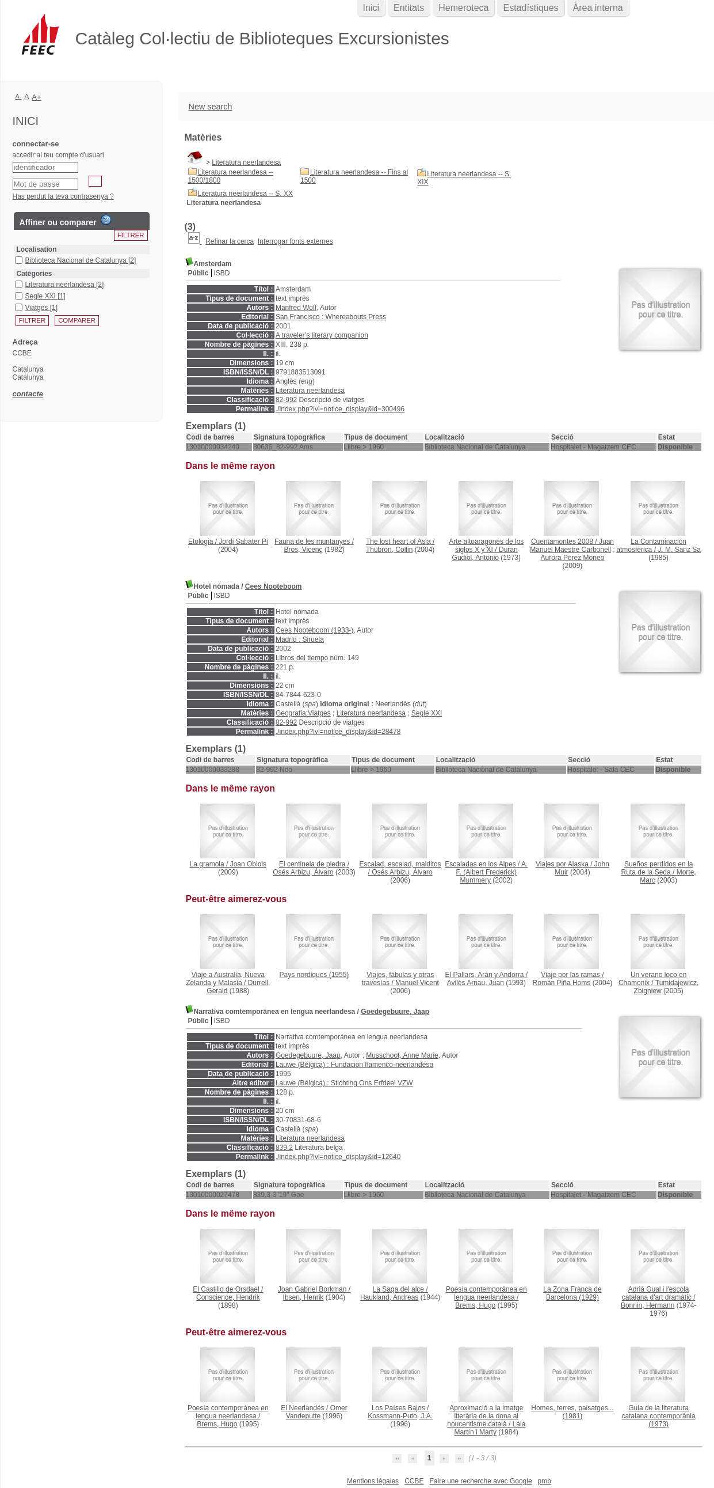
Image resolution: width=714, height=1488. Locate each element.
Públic (198, 273)
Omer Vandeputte (317, 1412)
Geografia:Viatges (303, 713)
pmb (544, 1481)
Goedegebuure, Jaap (395, 1012)
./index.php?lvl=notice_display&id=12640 (338, 1157)
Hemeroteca (463, 8)
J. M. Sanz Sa (679, 550)
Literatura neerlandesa (246, 162)
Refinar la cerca (229, 241)
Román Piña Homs (562, 983)
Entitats (409, 8)
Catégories (34, 274)
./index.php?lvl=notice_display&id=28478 (338, 732)
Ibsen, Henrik (303, 1297)
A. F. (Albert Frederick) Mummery (492, 872)
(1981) (572, 1412)
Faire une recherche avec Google (480, 1481)
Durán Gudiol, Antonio (485, 554)
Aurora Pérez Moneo (573, 558)
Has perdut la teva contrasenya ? (63, 196)
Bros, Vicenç (303, 550)
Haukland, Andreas (389, 1297)
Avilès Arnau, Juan (475, 983)
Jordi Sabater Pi (243, 541)
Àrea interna (598, 8)
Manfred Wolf (296, 308)
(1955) (314, 975)
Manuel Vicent (417, 983)
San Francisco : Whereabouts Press (331, 317)
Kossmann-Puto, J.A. (400, 1416)
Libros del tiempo (302, 658)
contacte (28, 393)
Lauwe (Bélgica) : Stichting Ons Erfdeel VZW (344, 1083)
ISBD (222, 273)
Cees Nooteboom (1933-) (314, 630)
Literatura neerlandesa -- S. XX (245, 194)
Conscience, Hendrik (228, 1297)
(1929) (572, 1293)
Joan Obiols (248, 864)
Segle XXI (426, 713)
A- (19, 96)
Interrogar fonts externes (295, 241)
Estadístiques (530, 8)
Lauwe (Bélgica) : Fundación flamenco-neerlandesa (354, 1065)
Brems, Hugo (475, 1305)
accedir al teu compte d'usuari (58, 155)
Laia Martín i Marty (490, 1428)
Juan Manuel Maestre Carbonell (572, 545)
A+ (36, 97)
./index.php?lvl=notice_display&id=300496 (340, 409)
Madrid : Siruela (300, 639)
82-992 (286, 400)
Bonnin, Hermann (647, 1305)
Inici (371, 8)
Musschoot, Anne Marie (402, 1055)
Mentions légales (373, 1481)
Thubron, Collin (389, 550)
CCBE (413, 1481)
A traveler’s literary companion (322, 335)
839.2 (284, 1148)
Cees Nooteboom (273, 586)
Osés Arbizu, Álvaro (303, 872)
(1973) (659, 1416)
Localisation (37, 249)
